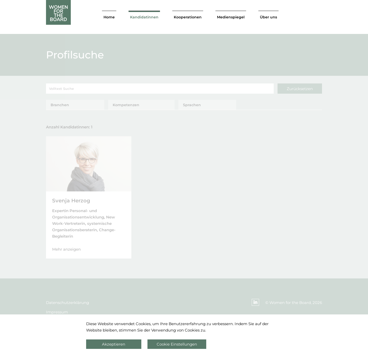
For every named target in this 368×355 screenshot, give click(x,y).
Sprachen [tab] (192, 105)
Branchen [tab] (60, 105)
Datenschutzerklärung (67, 302)
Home (109, 17)
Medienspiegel (231, 17)
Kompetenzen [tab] (126, 105)
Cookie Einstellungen (177, 344)
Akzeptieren (113, 344)
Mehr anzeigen (66, 249)
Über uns (268, 17)
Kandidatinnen (144, 17)
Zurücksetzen (300, 88)
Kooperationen (188, 17)
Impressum (57, 312)
